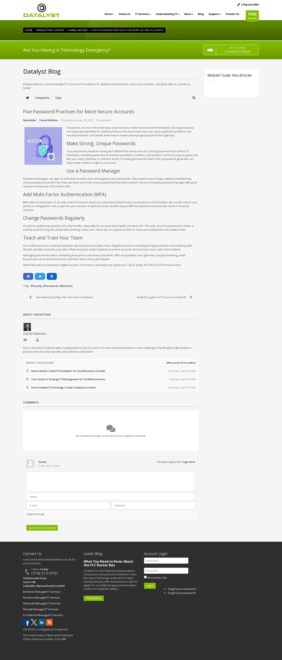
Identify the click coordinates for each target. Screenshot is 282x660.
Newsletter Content (50, 30)
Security (37, 286)
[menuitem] (109, 14)
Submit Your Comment (42, 528)
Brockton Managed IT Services (41, 597)
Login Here (188, 462)
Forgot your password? (182, 593)
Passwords (52, 286)
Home (29, 30)
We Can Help (237, 50)
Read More (93, 598)
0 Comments (103, 120)
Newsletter (29, 120)
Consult (252, 16)
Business (67, 286)
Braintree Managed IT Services (42, 591)
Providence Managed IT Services (43, 615)
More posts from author (181, 362)
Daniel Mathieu (78, 30)
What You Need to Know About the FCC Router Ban (108, 563)
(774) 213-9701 (44, 573)
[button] (194, 98)
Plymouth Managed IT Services (42, 603)
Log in (150, 585)
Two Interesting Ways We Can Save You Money (60, 297)
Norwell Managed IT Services (40, 609)
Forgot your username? (182, 589)
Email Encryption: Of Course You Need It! (165, 297)
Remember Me (157, 578)
